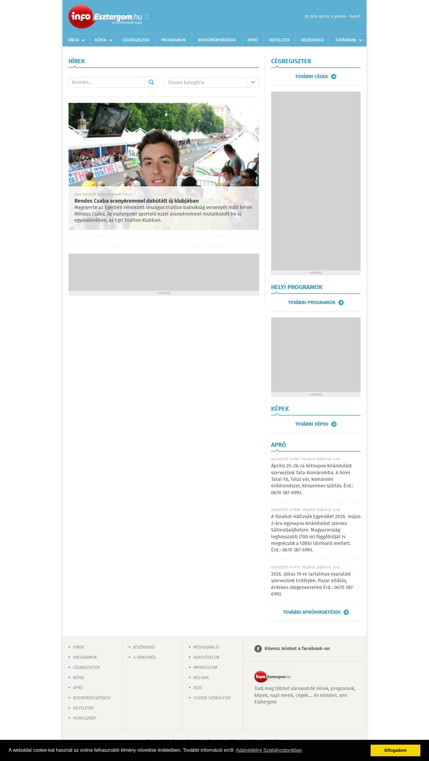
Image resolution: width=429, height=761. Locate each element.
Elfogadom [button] (396, 750)
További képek (311, 424)
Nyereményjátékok (217, 40)
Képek (101, 40)
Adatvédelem (206, 657)
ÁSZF (197, 688)
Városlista (147, 17)
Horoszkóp (84, 718)
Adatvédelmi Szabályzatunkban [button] (269, 750)
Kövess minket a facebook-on (297, 648)
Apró (253, 40)
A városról (144, 657)
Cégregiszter (136, 40)
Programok (173, 40)
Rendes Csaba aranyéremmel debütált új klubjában (136, 201)
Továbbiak (345, 40)
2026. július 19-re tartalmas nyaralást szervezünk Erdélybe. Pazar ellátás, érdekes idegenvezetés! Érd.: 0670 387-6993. (313, 584)
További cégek (311, 76)
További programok (311, 302)
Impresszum (205, 667)
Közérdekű (312, 40)
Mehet (151, 82)
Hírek (73, 40)
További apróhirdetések (312, 612)
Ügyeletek (279, 40)
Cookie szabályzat (212, 698)
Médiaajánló (206, 647)
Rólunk (201, 678)
